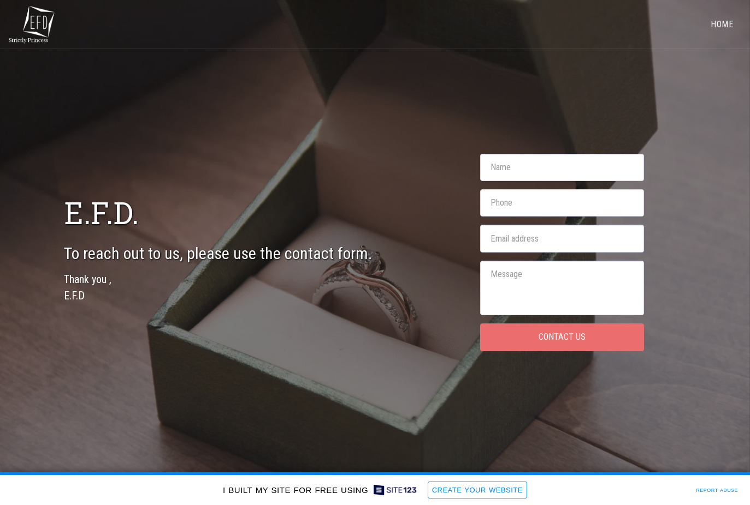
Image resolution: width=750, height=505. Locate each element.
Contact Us (562, 337)
